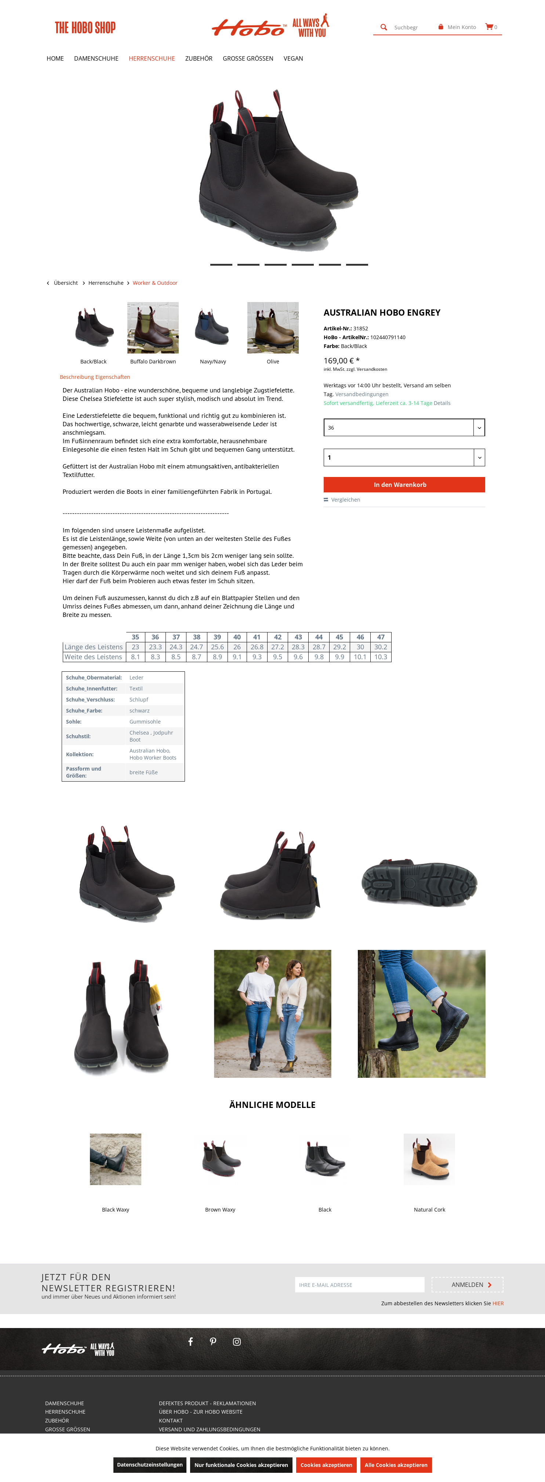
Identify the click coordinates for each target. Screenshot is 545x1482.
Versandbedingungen (361, 394)
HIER (498, 1303)
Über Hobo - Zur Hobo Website (201, 1411)
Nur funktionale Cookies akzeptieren (241, 1464)
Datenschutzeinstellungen (150, 1464)
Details (442, 402)
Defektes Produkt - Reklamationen (207, 1403)
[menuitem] (404, 27)
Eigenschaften (112, 376)
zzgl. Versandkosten (366, 369)
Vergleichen (342, 499)
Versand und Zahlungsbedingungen (210, 1429)
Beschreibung (77, 376)
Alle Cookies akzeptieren (396, 1464)
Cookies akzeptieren (326, 1464)
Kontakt (171, 1420)
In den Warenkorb (400, 485)
